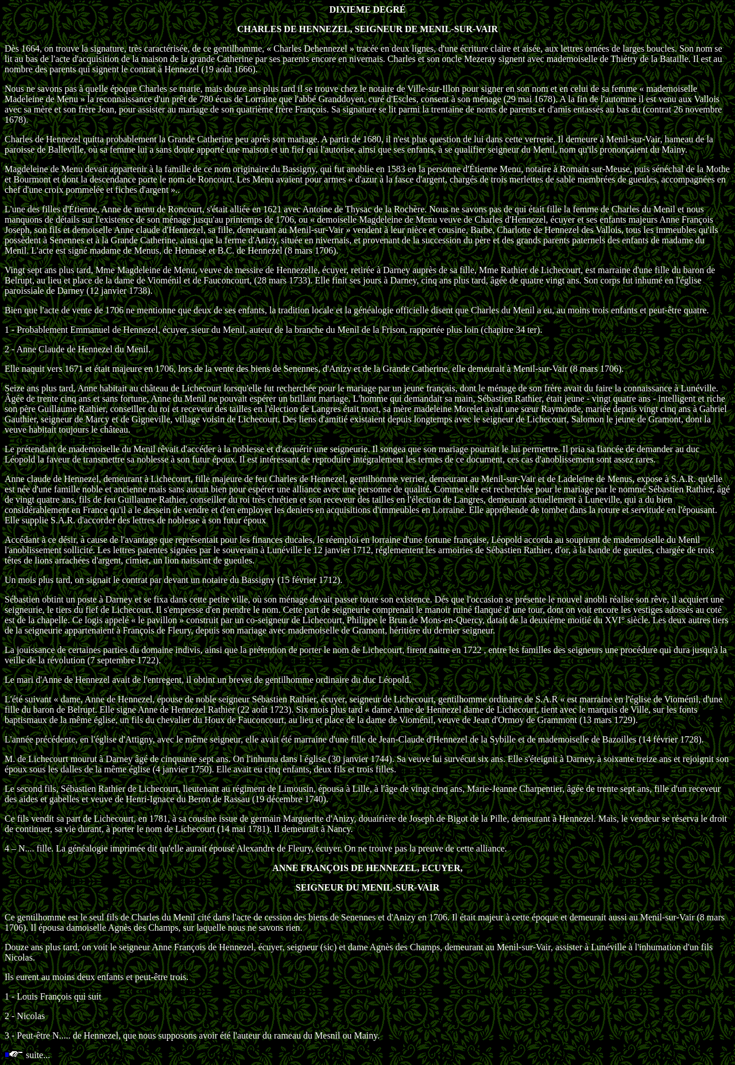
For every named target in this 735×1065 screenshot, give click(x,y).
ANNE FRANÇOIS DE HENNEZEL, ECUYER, (367, 868)
